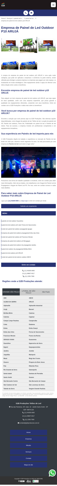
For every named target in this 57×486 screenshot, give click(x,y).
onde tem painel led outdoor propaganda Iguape (17, 229)
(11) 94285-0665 (13, 201)
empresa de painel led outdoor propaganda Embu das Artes (20, 233)
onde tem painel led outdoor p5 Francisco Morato (17, 237)
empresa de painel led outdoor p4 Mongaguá (16, 241)
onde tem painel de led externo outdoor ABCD (16, 257)
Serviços (28, 452)
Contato (28, 458)
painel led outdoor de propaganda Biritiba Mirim (17, 249)
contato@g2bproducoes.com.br (28, 423)
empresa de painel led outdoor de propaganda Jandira (19, 245)
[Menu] (53, 4)
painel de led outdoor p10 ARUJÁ (12, 253)
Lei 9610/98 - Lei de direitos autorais (27, 395)
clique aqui (24, 201)
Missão (28, 445)
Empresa (28, 439)
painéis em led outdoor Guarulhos (12, 221)
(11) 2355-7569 (28, 276)
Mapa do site (28, 465)
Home (28, 432)
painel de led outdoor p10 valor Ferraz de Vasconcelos (19, 225)
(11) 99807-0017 (28, 273)
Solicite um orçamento (28, 206)
